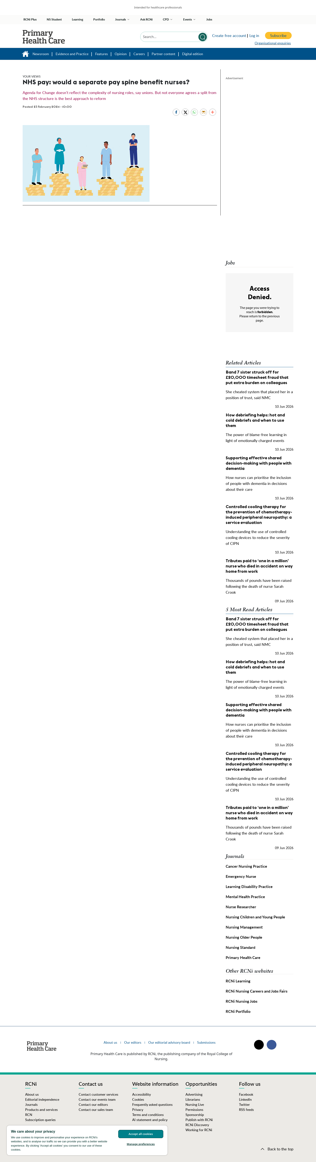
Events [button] (187, 19)
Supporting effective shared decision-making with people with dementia (258, 463)
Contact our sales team (96, 1109)
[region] (87, 1140)
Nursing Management (244, 927)
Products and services (41, 1109)
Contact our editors (93, 1104)
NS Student (54, 19)
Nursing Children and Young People (255, 916)
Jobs (209, 19)
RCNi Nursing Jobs (241, 1001)
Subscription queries (40, 1119)
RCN (28, 1114)
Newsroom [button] (41, 54)
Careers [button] (139, 54)
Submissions (206, 1042)
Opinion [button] (121, 54)
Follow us (249, 1084)
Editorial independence (42, 1099)
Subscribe (278, 35)
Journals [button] (120, 19)
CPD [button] (166, 19)
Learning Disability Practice (249, 886)
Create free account (229, 35)
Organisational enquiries (273, 43)
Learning (77, 19)
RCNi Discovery (197, 1124)
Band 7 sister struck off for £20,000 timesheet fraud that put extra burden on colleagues (257, 377)
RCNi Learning (238, 980)
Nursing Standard (240, 947)
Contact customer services (98, 1094)
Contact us (91, 1084)
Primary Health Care (25, 55)
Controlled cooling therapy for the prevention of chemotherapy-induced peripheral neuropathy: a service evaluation (259, 514)
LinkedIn (245, 1099)
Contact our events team (97, 1099)
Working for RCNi (198, 1130)
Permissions (194, 1109)
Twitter (244, 1104)
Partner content (163, 54)
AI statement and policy (150, 1119)
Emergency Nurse (241, 876)
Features (101, 54)
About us (110, 1042)
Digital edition (192, 54)
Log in (254, 35)
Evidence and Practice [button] (72, 54)
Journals (31, 1104)
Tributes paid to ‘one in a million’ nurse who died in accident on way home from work (259, 566)
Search (202, 37)
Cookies (138, 1099)
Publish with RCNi (199, 1119)
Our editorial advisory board (169, 1042)
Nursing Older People (244, 937)
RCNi (31, 1084)
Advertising (193, 1094)
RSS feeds (246, 1109)
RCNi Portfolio (238, 1011)
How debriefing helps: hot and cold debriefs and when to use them (255, 420)
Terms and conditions (148, 1114)
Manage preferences (141, 1144)
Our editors (132, 1042)
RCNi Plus (30, 19)
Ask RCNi (146, 19)
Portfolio (99, 19)
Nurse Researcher (241, 906)
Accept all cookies (141, 1134)
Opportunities (201, 1084)
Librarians (192, 1099)
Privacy (137, 1109)
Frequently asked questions (152, 1104)
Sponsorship (194, 1114)
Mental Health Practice (245, 896)
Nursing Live (194, 1104)
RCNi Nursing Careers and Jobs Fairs (256, 991)
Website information (155, 1084)
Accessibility (141, 1094)
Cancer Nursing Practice (246, 866)
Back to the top (280, 1148)
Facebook (246, 1094)
